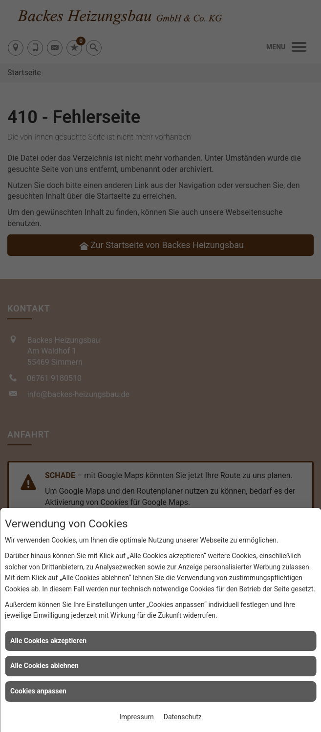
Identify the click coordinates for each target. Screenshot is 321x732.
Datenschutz (183, 717)
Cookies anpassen (38, 691)
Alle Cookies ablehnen (44, 665)
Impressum (136, 717)
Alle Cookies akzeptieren (48, 641)
